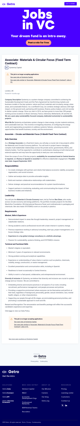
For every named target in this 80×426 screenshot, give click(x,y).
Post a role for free (38, 42)
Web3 (24, 393)
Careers (45, 393)
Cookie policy (44, 361)
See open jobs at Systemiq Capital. (21, 77)
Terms (24, 422)
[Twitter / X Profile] (62, 405)
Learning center (67, 393)
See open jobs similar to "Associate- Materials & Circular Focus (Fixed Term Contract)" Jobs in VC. (40, 81)
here (10, 311)
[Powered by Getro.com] (40, 356)
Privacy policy (34, 361)
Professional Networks (27, 403)
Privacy (28, 422)
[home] (10, 3)
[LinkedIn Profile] (66, 405)
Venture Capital (28, 389)
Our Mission (46, 389)
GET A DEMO (70, 3)
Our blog (45, 397)
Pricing (64, 389)
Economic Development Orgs (29, 397)
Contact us (65, 401)
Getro (6, 389)
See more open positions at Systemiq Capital (23, 339)
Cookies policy (36, 422)
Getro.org (45, 401)
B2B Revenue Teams (29, 407)
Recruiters (26, 411)
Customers (65, 397)
